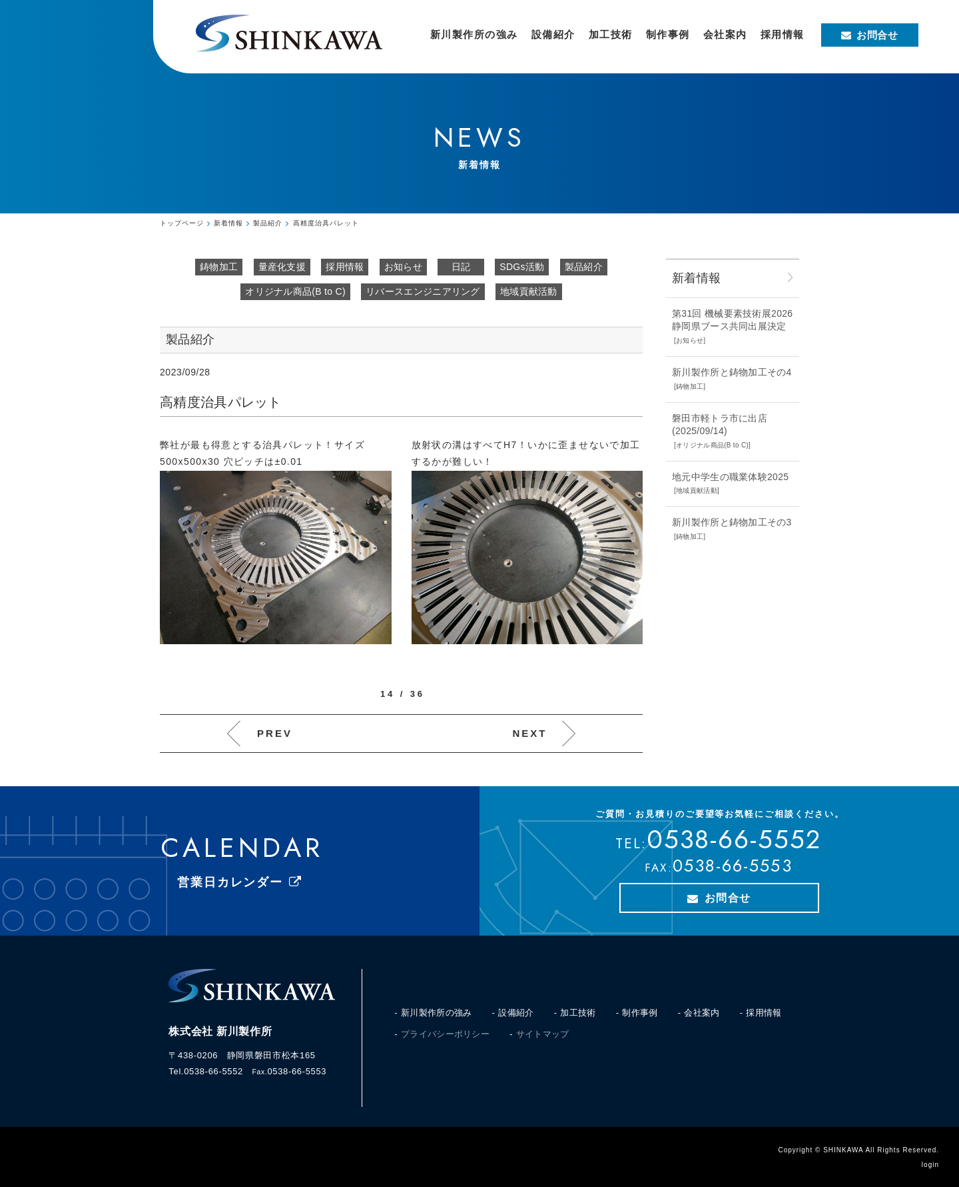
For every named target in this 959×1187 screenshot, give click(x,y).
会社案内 (701, 1013)
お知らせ (403, 266)
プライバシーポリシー (445, 1034)
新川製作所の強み (436, 1013)
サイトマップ (542, 1034)
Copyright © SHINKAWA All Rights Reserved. (858, 1150)
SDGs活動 (521, 266)
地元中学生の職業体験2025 (730, 476)
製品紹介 (584, 266)
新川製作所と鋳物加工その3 (732, 522)
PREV (274, 733)
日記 (461, 266)
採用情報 (345, 266)
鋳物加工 (219, 266)
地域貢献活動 (528, 291)
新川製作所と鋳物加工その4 (732, 372)
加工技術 (577, 1013)
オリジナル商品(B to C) (295, 291)
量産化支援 (282, 266)
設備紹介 (515, 1013)
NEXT (529, 733)
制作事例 (639, 1013)
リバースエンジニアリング (423, 291)
